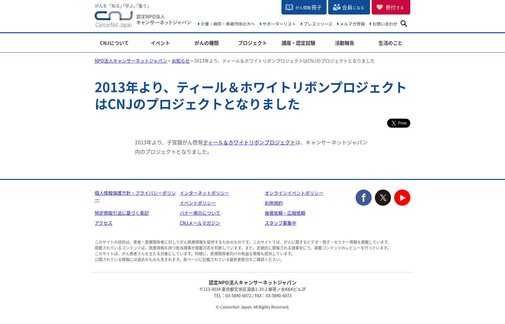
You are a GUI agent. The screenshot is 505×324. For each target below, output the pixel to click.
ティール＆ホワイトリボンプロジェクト (249, 142)
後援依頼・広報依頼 (285, 213)
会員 (353, 7)
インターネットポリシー (204, 193)
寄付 (395, 7)
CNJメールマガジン (200, 223)
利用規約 (274, 203)
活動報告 (344, 43)
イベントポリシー (198, 203)
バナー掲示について (200, 213)
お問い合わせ (384, 24)
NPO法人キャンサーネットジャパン (143, 21)
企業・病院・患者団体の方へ (228, 24)
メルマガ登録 (352, 24)
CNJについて (114, 43)
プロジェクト (252, 43)
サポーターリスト (279, 24)
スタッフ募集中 (280, 223)
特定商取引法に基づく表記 (122, 213)
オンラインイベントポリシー (294, 193)
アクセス (103, 223)
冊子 (308, 7)
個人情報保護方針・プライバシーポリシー (135, 196)
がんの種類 (207, 43)
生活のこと (390, 43)
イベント (160, 43)
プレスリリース (317, 24)
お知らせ (181, 60)
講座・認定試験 (298, 43)
